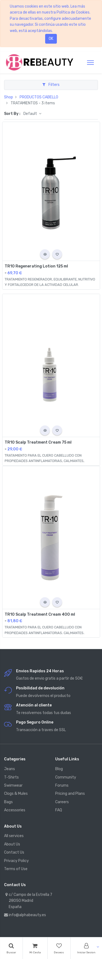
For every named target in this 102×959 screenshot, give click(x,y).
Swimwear (13, 785)
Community (65, 777)
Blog (59, 769)
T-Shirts (11, 777)
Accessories (14, 810)
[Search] (11, 948)
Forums (62, 785)
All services (14, 836)
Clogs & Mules (16, 793)
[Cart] (35, 948)
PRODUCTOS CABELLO (39, 97)
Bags (8, 802)
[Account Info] (86, 948)
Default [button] (30, 113)
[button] (45, 254)
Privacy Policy (16, 860)
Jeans (9, 769)
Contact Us (14, 852)
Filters (51, 84)
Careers (62, 802)
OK (51, 38)
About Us (12, 844)
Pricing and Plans (70, 793)
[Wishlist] (59, 948)
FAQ (58, 810)
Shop (8, 97)
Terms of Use (15, 869)
